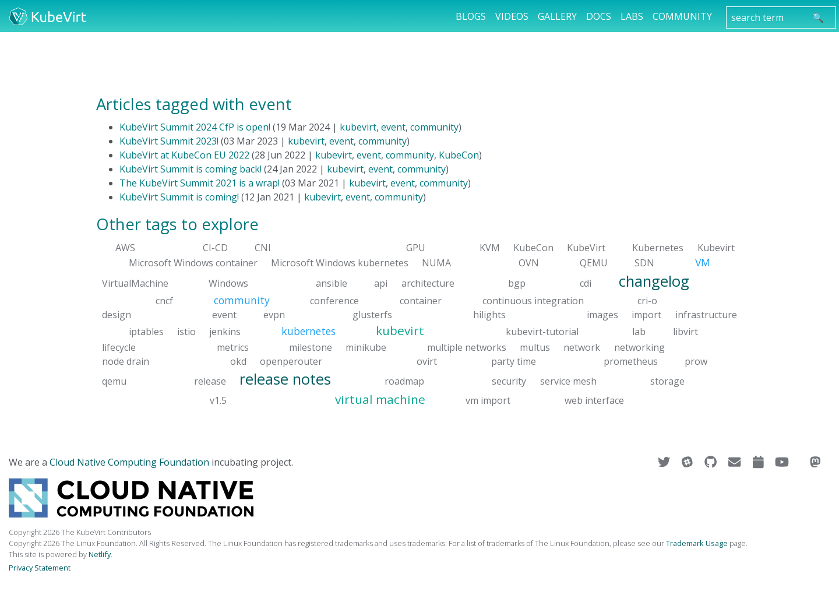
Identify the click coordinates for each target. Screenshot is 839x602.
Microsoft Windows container (193, 262)
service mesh (568, 380)
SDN (644, 262)
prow (696, 360)
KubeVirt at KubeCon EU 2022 (184, 155)
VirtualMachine (135, 282)
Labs (632, 16)
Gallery (557, 16)
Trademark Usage (697, 543)
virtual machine (380, 399)
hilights (489, 314)
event (393, 127)
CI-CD (215, 247)
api (380, 282)
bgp (517, 282)
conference (334, 300)
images (602, 314)
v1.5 (218, 400)
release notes (285, 378)
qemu (114, 380)
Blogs (471, 16)
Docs (598, 16)
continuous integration (533, 300)
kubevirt (358, 127)
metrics (233, 346)
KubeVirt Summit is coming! (179, 197)
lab (639, 331)
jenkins (225, 331)
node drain (125, 360)
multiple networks (466, 346)
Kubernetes (657, 247)
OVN (529, 262)
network (581, 346)
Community (682, 16)
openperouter (291, 360)
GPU (415, 247)
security (509, 380)
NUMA (436, 262)
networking (639, 346)
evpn (274, 314)
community (434, 127)
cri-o (647, 300)
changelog (654, 280)
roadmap (404, 380)
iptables (146, 331)
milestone (310, 346)
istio (186, 331)
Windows (228, 282)
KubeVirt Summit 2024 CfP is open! (194, 127)
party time (513, 360)
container (421, 300)
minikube (366, 346)
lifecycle (119, 346)
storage (667, 380)
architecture (427, 282)
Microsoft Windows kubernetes (339, 262)
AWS (125, 247)
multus (535, 346)
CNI (263, 247)
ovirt (427, 360)
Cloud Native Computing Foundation (129, 462)
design (116, 314)
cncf (164, 300)
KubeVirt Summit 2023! (168, 141)
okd (238, 360)
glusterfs (372, 314)
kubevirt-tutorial (542, 331)
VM (702, 262)
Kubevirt (716, 247)
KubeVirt (586, 247)
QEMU (594, 262)
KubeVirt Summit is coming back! (190, 169)
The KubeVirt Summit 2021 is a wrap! (199, 183)
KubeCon (459, 155)
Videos (511, 16)
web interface (594, 400)
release (210, 380)
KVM (490, 247)
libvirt (685, 331)
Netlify (100, 554)
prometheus (631, 360)
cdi (585, 282)
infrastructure (706, 314)
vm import (488, 400)
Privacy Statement (39, 567)
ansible (331, 282)
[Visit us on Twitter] (665, 462)
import (646, 314)
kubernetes (308, 331)
